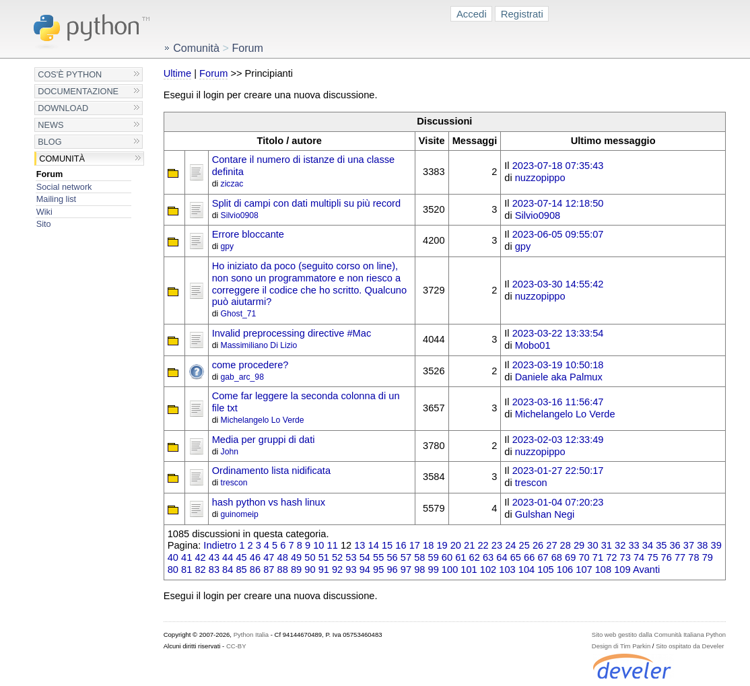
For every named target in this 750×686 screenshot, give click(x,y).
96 (391, 569)
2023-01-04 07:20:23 (558, 502)
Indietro (219, 545)
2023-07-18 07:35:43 (558, 165)
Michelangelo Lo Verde (262, 420)
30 (592, 545)
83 (214, 569)
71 (597, 557)
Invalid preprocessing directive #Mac (292, 333)
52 (337, 557)
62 (474, 557)
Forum (49, 174)
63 (488, 557)
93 (350, 569)
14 (373, 545)
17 (414, 545)
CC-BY (236, 646)
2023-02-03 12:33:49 (558, 439)
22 (482, 545)
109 (622, 569)
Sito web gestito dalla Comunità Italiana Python (659, 634)
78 (693, 557)
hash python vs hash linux (268, 502)
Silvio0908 (240, 215)
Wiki (44, 212)
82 (200, 569)
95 (378, 569)
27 (551, 545)
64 (501, 557)
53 (350, 557)
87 (268, 569)
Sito (43, 224)
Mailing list (56, 199)
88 (282, 569)
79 (707, 557)
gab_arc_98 (242, 377)
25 (524, 545)
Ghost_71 (239, 313)
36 (674, 545)
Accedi (471, 14)
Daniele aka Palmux (559, 377)
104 (526, 569)
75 (652, 557)
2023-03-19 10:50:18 (558, 364)
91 (323, 569)
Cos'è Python (70, 74)
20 (455, 545)
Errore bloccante (248, 234)
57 (406, 557)
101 (469, 569)
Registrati (522, 14)
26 (538, 545)
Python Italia (251, 634)
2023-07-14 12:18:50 (558, 203)
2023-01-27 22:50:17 (558, 470)
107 (584, 569)
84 (227, 569)
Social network (64, 187)
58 (419, 557)
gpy (227, 246)
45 (241, 557)
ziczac (232, 183)
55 (378, 557)
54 (365, 557)
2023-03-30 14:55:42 (558, 284)
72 (611, 557)
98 (419, 569)
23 (496, 545)
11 (332, 545)
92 (337, 569)
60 (447, 557)
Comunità (62, 158)
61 (460, 557)
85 (241, 569)
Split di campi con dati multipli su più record (306, 203)
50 (309, 557)
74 (639, 557)
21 (469, 545)
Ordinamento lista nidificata (271, 470)
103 (507, 569)
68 (556, 557)
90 (309, 569)
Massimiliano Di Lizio (259, 345)
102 (488, 569)
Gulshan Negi (545, 514)
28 (565, 545)
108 (603, 569)
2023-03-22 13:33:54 (558, 333)
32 (620, 545)
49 (296, 557)
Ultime (177, 73)
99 (433, 569)
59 (433, 557)
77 (680, 557)
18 (428, 545)
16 (400, 545)
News (50, 125)
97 (406, 569)
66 (529, 557)
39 (716, 545)
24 (510, 545)
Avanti (646, 569)
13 (359, 545)
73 (625, 557)
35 (661, 545)
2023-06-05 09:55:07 (558, 234)
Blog (49, 142)
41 (186, 557)
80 (173, 569)
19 (441, 545)
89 (296, 569)
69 (570, 557)
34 (647, 545)
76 (666, 557)
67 (542, 557)
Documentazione (78, 91)
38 (702, 545)
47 (268, 557)
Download (63, 108)
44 (227, 557)
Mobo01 (533, 345)
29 (579, 545)
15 (387, 545)
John (229, 451)
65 (515, 557)
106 (565, 569)
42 (200, 557)
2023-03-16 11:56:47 (558, 402)
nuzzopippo (540, 177)
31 (606, 545)
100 (450, 569)
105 (545, 569)
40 (173, 557)
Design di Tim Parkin (621, 646)
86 (255, 569)
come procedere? (250, 364)
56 (391, 557)
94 (365, 569)
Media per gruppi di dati (263, 439)
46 (255, 557)
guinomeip (240, 514)
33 (633, 545)
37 (688, 545)
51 (323, 557)
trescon (234, 482)
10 (318, 545)
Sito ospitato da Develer (690, 646)
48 (282, 557)
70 (583, 557)
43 (214, 557)
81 (186, 569)
